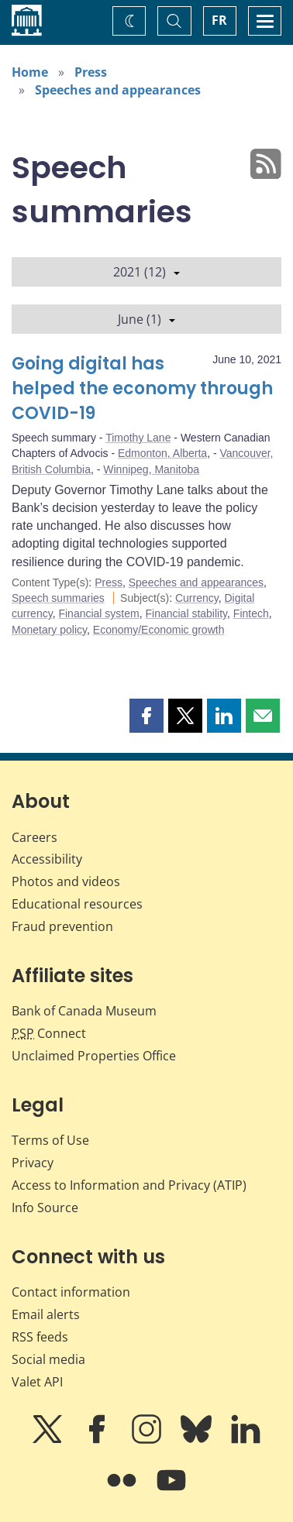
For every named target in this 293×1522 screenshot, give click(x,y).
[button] (146, 716)
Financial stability (186, 613)
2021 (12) (146, 271)
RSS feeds (40, 1336)
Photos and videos (66, 881)
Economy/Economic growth (159, 630)
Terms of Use (50, 1140)
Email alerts (46, 1314)
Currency (197, 598)
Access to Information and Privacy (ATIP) (129, 1185)
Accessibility (47, 859)
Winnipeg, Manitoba (151, 469)
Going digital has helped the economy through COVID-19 (142, 388)
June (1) (146, 319)
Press (90, 72)
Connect (49, 1033)
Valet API (37, 1381)
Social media (48, 1359)
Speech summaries (58, 598)
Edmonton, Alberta (162, 453)
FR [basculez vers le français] (219, 20)
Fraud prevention (62, 926)
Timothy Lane (138, 437)
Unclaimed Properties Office (94, 1055)
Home (30, 72)
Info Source (45, 1207)
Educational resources (77, 903)
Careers (34, 837)
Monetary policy (49, 630)
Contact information (71, 1291)
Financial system (98, 613)
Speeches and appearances (118, 89)
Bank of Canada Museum (84, 1010)
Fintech (251, 613)
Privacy (32, 1162)
